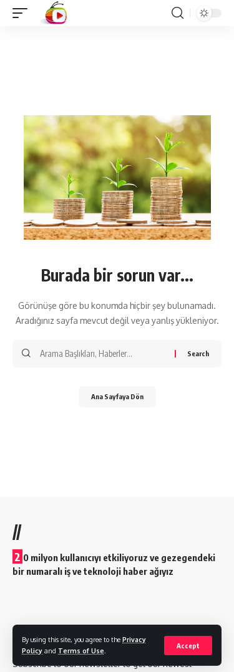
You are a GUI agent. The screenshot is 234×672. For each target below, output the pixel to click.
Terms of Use (81, 650)
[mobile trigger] (23, 13)
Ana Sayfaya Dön (117, 396)
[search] (177, 13)
